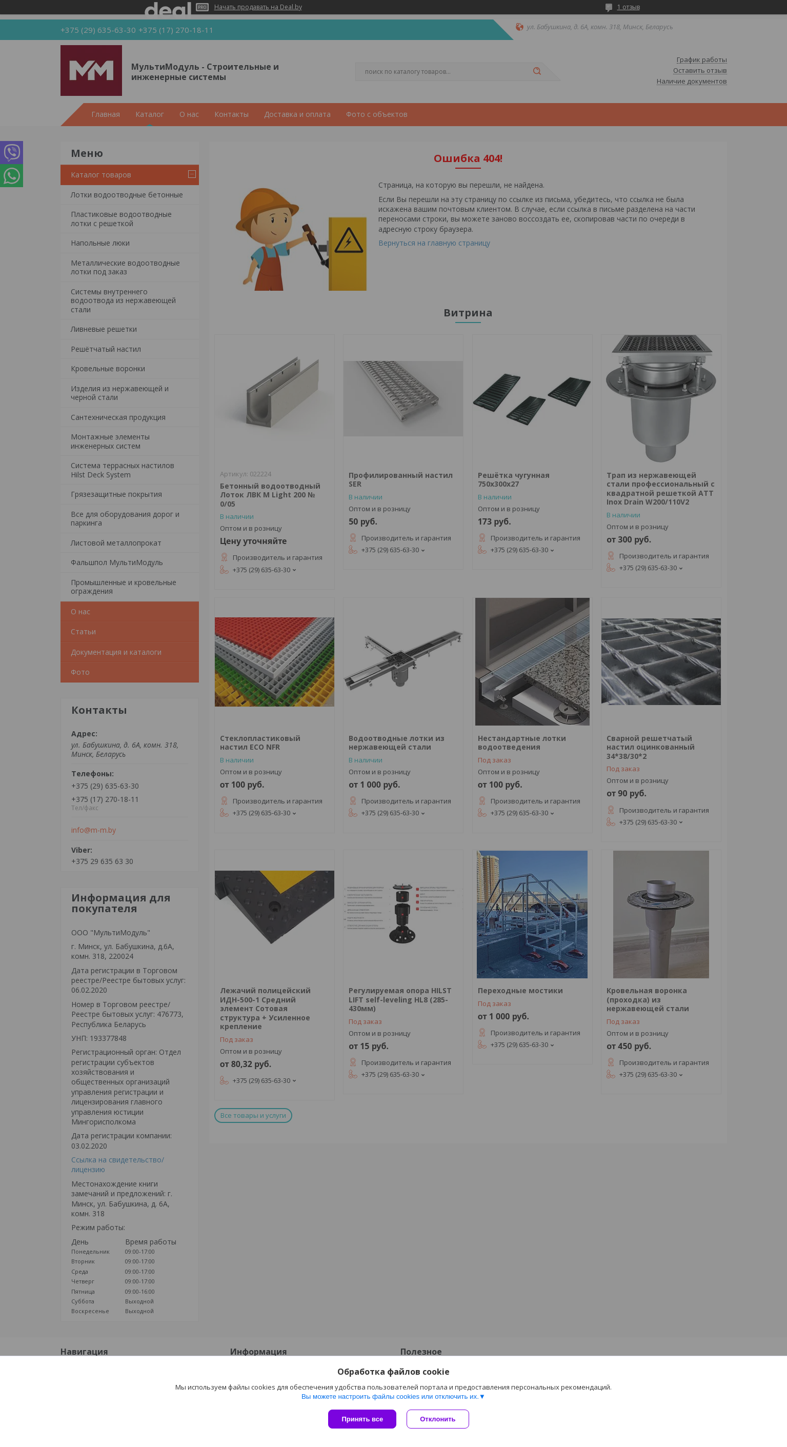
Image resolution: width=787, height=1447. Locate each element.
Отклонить (437, 1419)
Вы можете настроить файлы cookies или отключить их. (390, 1396)
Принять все (362, 1419)
